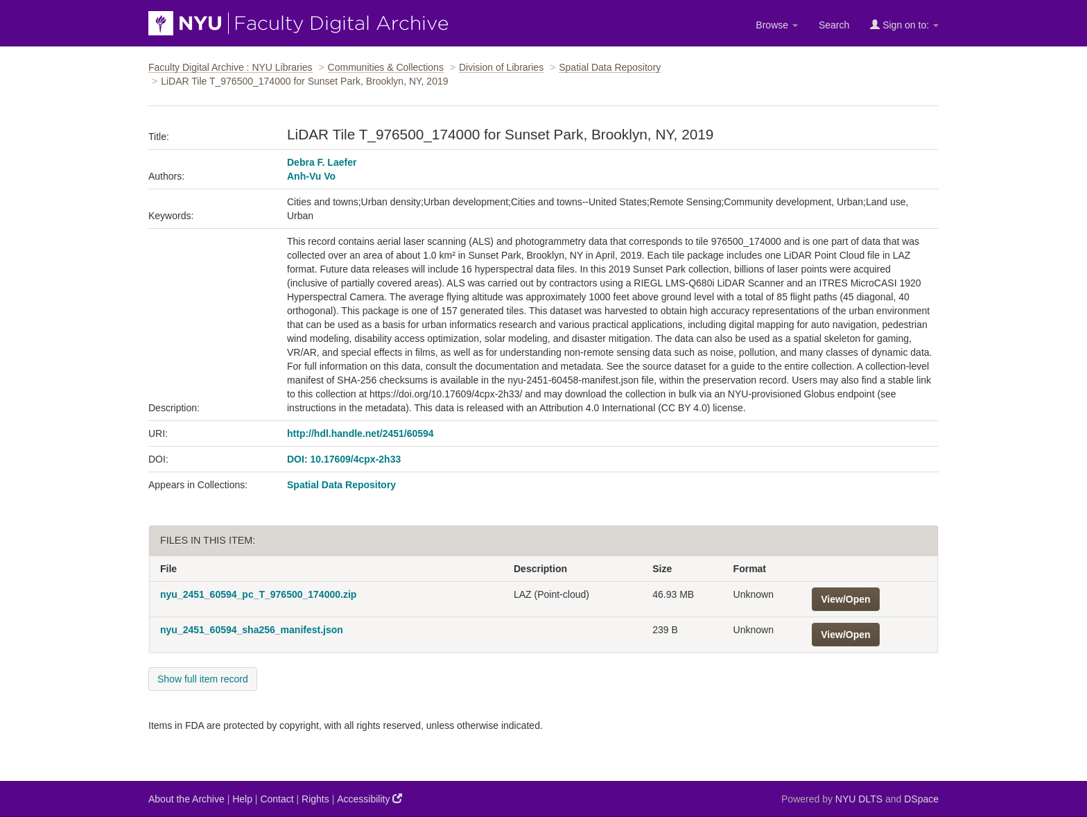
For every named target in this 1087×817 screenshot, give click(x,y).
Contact (276, 799)
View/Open (845, 599)
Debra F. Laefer (321, 162)
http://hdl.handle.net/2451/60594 (360, 433)
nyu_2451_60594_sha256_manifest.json (251, 629)
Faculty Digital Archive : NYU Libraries (230, 67)
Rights (315, 799)
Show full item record (202, 679)
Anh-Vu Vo (311, 176)
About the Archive (186, 799)
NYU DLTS (858, 799)
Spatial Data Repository (610, 67)
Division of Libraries (501, 67)
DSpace (921, 799)
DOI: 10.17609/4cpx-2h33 (344, 459)
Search (834, 25)
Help (242, 799)
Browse (777, 25)
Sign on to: (904, 25)
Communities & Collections (386, 67)
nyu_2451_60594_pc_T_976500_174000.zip (258, 594)
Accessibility (369, 799)
